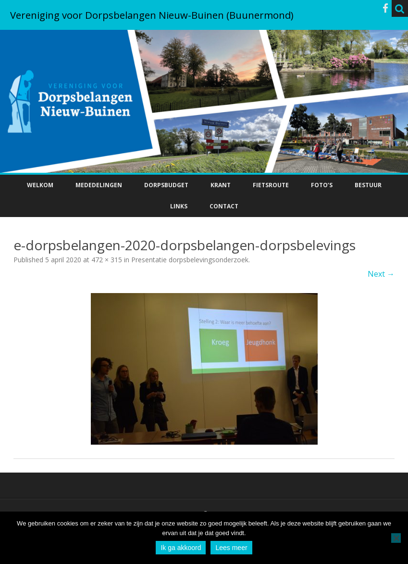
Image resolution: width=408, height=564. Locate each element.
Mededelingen (98, 185)
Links (178, 206)
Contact (224, 206)
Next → (381, 274)
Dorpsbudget (166, 185)
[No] (396, 538)
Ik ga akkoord (181, 547)
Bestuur (368, 185)
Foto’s (322, 185)
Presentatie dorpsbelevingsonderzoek (189, 259)
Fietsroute (271, 185)
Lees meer (231, 547)
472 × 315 (106, 259)
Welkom (40, 185)
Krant (220, 185)
